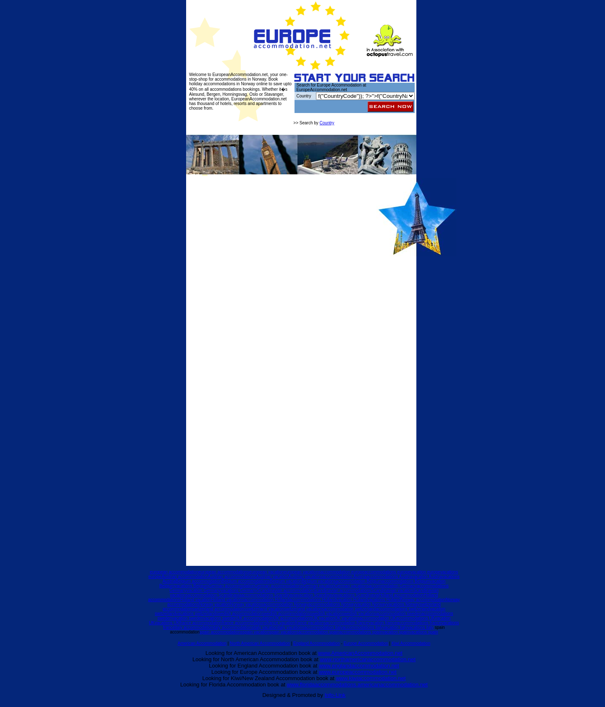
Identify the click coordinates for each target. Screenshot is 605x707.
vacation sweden (187, 618)
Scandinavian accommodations (342, 590)
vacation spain (395, 632)
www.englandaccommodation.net (359, 665)
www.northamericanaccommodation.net (368, 659)
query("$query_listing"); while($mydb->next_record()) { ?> (365, 96)
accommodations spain (360, 632)
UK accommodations (292, 618)
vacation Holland (351, 599)
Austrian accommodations (232, 576)
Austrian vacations (305, 576)
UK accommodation (255, 618)
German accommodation (231, 585)
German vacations (352, 585)
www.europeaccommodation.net (358, 672)
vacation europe (425, 572)
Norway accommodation (422, 599)
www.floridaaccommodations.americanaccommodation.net (357, 684)
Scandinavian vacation (392, 590)
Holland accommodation (401, 595)
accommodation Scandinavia (215, 595)
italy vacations (291, 627)
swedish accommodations (286, 613)
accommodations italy (362, 627)
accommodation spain (318, 632)
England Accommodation (316, 643)
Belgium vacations (319, 581)
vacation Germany (204, 590)
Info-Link (335, 695)
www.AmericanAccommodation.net (360, 653)
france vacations (310, 622)
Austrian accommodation (184, 576)
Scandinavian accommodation (285, 590)
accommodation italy (323, 627)
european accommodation (174, 572)
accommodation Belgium (359, 581)
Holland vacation (195, 599)
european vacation (266, 572)
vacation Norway (371, 604)
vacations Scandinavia (358, 595)
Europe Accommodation (366, 643)
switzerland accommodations (219, 609)
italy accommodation (194, 627)
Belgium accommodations (245, 581)
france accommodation (200, 622)
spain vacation (255, 632)
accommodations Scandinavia (269, 595)
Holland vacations (227, 599)
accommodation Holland (266, 599)
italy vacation (265, 627)
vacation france (382, 622)
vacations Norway (403, 604)
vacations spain (423, 632)
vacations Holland (383, 599)
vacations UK (167, 622)
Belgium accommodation (199, 581)
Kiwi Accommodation (411, 643)
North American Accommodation (260, 643)
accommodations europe (387, 572)
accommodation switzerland (350, 609)
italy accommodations (233, 627)
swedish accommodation (239, 613)
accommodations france (419, 622)
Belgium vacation (286, 581)
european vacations (302, 572)
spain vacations (283, 632)
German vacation (318, 585)
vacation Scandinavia (317, 595)
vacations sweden (220, 618)
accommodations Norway (331, 604)
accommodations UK (415, 618)
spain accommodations (221, 632)
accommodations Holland (312, 599)
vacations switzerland (196, 613)
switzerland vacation (265, 609)
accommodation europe (343, 572)
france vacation (281, 622)
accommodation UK (378, 618)
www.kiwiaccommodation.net (370, 678)
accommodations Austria (389, 576)
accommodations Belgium (406, 581)
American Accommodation (202, 643)
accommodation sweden (398, 613)
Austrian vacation (272, 576)
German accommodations (279, 585)
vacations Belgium (191, 585)
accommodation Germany (393, 585)
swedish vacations (359, 613)
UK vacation (323, 618)
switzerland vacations (304, 609)
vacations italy (420, 627)
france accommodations (244, 622)
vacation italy (395, 627)
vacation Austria (427, 576)
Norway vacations (246, 604)
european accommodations (223, 572)
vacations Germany (239, 590)
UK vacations (347, 618)
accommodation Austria (344, 576)
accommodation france (347, 622)
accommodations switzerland (402, 609)
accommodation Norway (285, 604)
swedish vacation (326, 613)
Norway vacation (214, 604)
